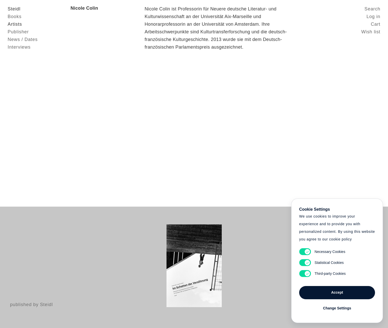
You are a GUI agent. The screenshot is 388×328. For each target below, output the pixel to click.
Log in (373, 16)
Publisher (18, 31)
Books (15, 16)
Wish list (370, 31)
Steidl (14, 8)
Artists (15, 24)
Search (372, 8)
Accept (337, 292)
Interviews (19, 47)
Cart (375, 24)
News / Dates (23, 39)
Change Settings (337, 308)
